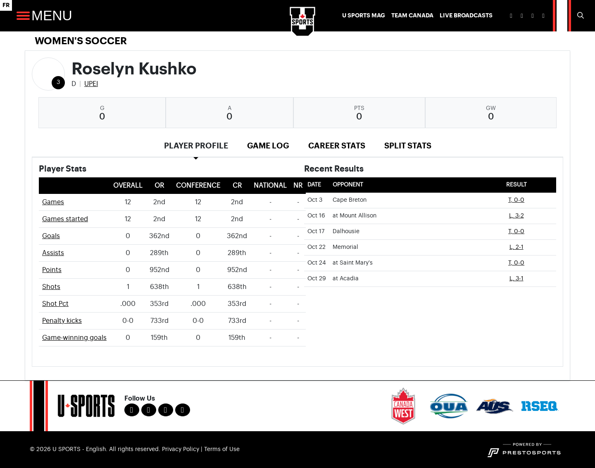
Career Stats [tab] (336, 146)
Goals (51, 236)
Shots (51, 287)
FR (6, 5)
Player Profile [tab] (196, 146)
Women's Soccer (81, 41)
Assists (53, 253)
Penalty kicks (62, 321)
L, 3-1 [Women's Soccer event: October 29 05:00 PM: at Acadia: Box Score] (516, 279)
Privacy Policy (180, 449)
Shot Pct (55, 304)
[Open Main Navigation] (23, 15)
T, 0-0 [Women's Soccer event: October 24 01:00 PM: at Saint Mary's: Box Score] (516, 263)
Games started (65, 219)
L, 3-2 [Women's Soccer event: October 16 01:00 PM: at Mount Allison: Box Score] (516, 216)
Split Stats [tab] (407, 146)
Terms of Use (222, 449)
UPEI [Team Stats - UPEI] (91, 84)
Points (52, 270)
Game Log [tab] (268, 146)
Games (53, 202)
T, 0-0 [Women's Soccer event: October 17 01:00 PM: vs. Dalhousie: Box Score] (516, 231)
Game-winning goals (74, 337)
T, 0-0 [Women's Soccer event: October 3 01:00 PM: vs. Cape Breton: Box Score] (516, 200)
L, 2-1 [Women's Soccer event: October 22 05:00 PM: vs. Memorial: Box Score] (516, 247)
